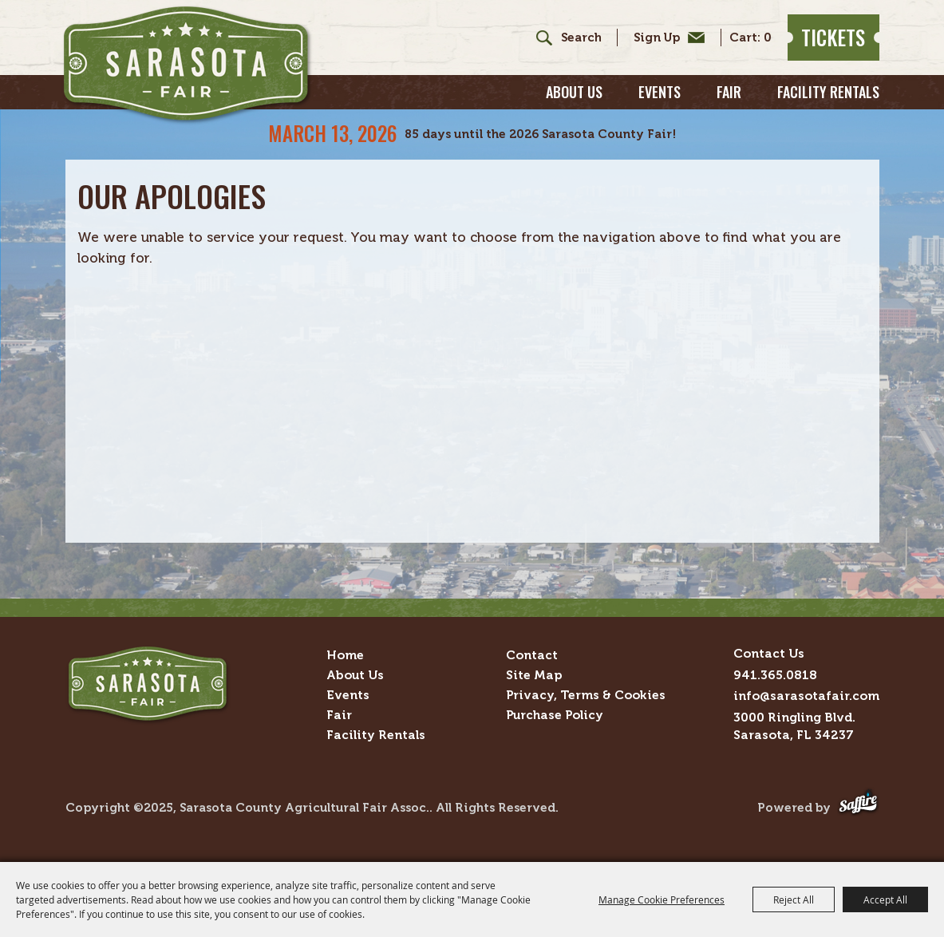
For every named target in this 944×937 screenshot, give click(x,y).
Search (538, 37)
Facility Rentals (828, 91)
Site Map (534, 674)
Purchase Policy (554, 714)
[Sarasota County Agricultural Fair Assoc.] (187, 65)
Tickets (833, 37)
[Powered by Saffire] (858, 807)
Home (345, 654)
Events (659, 91)
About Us (574, 91)
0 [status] (768, 38)
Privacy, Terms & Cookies (586, 694)
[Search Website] (581, 38)
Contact (532, 654)
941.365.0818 (775, 674)
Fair (729, 91)
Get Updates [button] (665, 37)
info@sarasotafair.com (806, 695)
